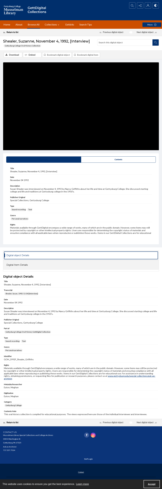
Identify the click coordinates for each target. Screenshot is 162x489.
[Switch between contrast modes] (156, 5)
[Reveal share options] (140, 5)
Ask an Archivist (9, 447)
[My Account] (148, 5)
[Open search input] (132, 5)
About (18, 24)
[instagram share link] (93, 435)
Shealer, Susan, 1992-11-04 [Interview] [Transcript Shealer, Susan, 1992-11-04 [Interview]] (21, 293)
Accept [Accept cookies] (151, 484)
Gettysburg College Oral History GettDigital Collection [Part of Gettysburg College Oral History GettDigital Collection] (27, 332)
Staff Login (88, 459)
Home (6, 24)
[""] (38, 10)
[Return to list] (24, 32)
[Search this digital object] (124, 42)
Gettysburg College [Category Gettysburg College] (13, 405)
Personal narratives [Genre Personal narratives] (20, 219)
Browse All (33, 24)
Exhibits (69, 24)
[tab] (43, 160)
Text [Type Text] (30, 209)
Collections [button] (52, 24)
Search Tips (85, 24)
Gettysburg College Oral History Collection (22, 46)
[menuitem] (81, 472)
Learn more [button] (82, 484)
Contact (81, 472)
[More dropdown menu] (151, 24)
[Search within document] (155, 42)
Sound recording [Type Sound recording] (19, 209)
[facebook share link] (86, 435)
